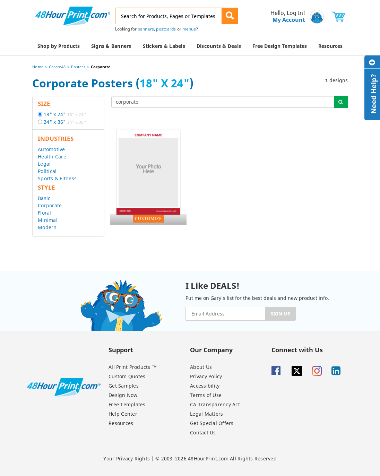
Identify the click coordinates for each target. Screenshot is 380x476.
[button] (230, 16)
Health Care (52, 156)
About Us (201, 367)
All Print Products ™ (133, 367)
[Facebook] (280, 371)
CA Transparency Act (215, 404)
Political (47, 171)
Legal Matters (206, 413)
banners (146, 29)
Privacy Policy (206, 376)
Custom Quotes (127, 376)
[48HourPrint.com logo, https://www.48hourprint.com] (72, 15)
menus (189, 29)
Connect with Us (297, 350)
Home (37, 66)
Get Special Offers (212, 423)
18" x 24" (65, 114)
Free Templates (127, 404)
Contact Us (203, 432)
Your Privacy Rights (126, 458)
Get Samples (124, 385)
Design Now (123, 395)
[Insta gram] (321, 371)
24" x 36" (65, 122)
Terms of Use (206, 395)
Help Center (123, 413)
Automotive (51, 149)
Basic (44, 198)
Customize (148, 219)
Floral (44, 212)
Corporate (50, 205)
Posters (78, 66)
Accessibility (204, 385)
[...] (223, 102)
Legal (44, 164)
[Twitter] (301, 371)
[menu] (286, 16)
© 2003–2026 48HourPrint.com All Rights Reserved (216, 458)
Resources (121, 423)
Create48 (57, 66)
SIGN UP (280, 313)
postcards (166, 29)
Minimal (48, 220)
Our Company (211, 350)
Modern (47, 227)
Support (121, 350)
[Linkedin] (340, 371)
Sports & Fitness (57, 178)
